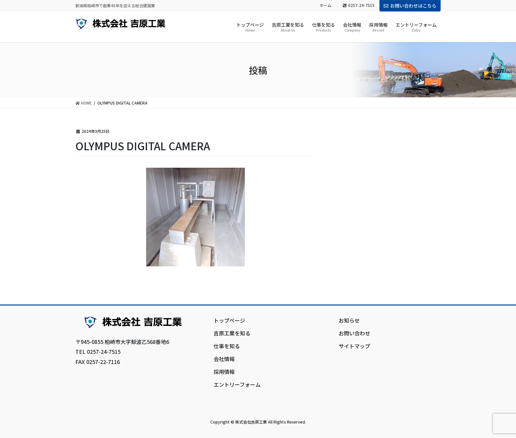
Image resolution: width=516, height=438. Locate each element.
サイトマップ (354, 346)
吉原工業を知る (232, 333)
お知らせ (349, 320)
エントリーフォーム (237, 384)
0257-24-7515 (358, 5)
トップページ (229, 320)
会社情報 (224, 359)
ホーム (325, 5)
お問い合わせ (354, 333)
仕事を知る (227, 346)
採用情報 (224, 372)
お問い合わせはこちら (410, 5)
